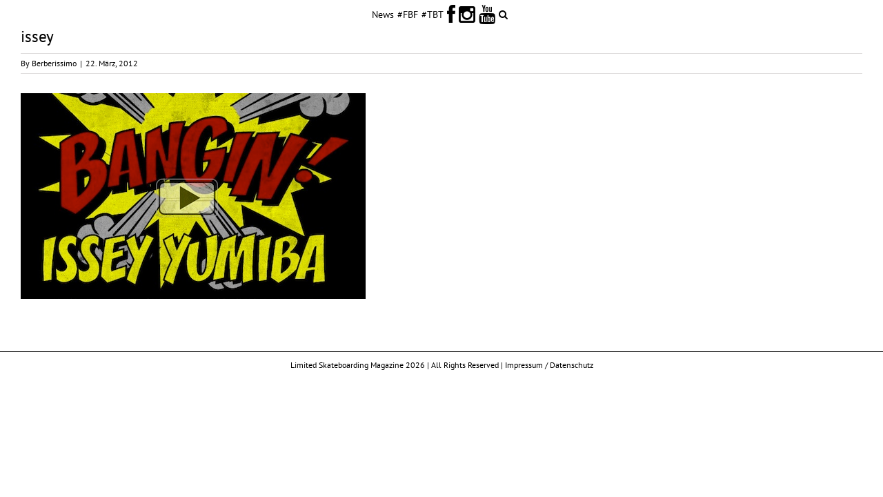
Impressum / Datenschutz (549, 365)
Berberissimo (54, 63)
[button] (554, 14)
